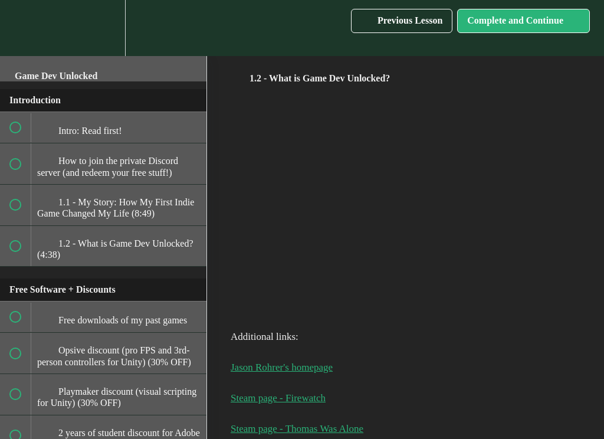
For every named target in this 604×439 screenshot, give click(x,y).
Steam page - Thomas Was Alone (297, 428)
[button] (22, 28)
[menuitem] (103, 28)
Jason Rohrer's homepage (282, 367)
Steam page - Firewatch (278, 398)
